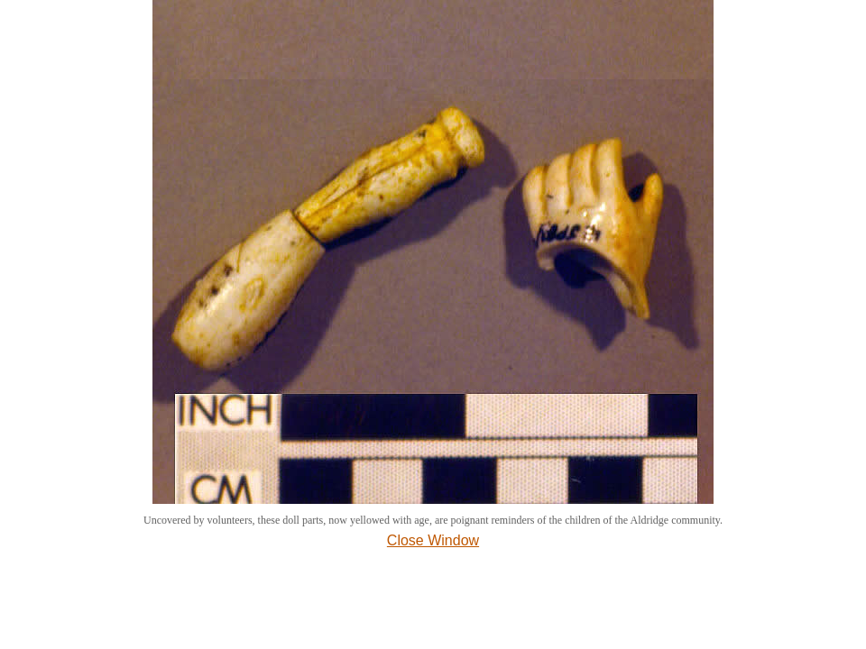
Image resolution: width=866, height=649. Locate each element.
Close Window (433, 540)
